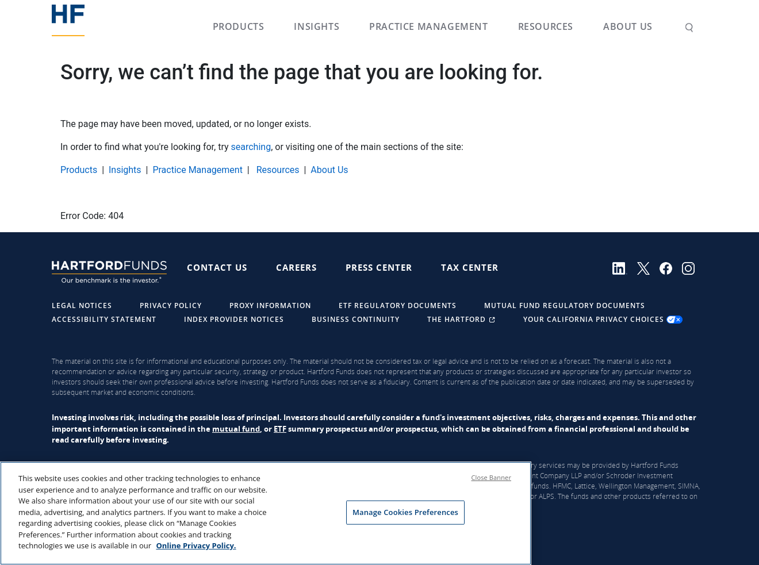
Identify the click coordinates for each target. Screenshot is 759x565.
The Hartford (462, 319)
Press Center (379, 267)
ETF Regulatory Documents (398, 305)
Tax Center (470, 267)
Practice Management (428, 26)
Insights (316, 26)
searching (251, 146)
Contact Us (217, 267)
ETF (280, 429)
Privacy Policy (171, 305)
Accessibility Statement (104, 319)
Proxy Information (270, 305)
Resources (545, 26)
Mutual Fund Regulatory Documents (564, 305)
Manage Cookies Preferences (405, 512)
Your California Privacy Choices (603, 319)
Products (238, 26)
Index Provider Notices (234, 319)
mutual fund (236, 429)
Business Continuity (356, 319)
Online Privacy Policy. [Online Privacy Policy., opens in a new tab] (196, 546)
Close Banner (491, 478)
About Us (628, 26)
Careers (296, 267)
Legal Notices (82, 305)
